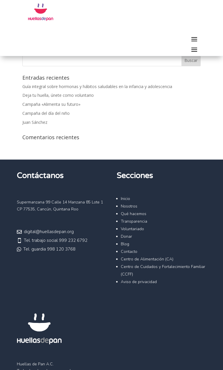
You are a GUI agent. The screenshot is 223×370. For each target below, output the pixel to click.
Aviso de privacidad (139, 282)
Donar (126, 236)
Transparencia (134, 221)
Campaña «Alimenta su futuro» (51, 104)
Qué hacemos (133, 214)
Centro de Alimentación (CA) (147, 259)
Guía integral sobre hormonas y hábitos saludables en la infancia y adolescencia (97, 86)
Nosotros (129, 206)
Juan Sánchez (34, 122)
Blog (125, 244)
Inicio (125, 198)
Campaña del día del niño (46, 113)
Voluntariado (132, 229)
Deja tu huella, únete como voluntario (58, 95)
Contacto (129, 251)
